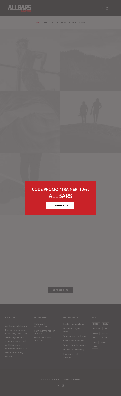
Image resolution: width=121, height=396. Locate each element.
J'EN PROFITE (60, 205)
